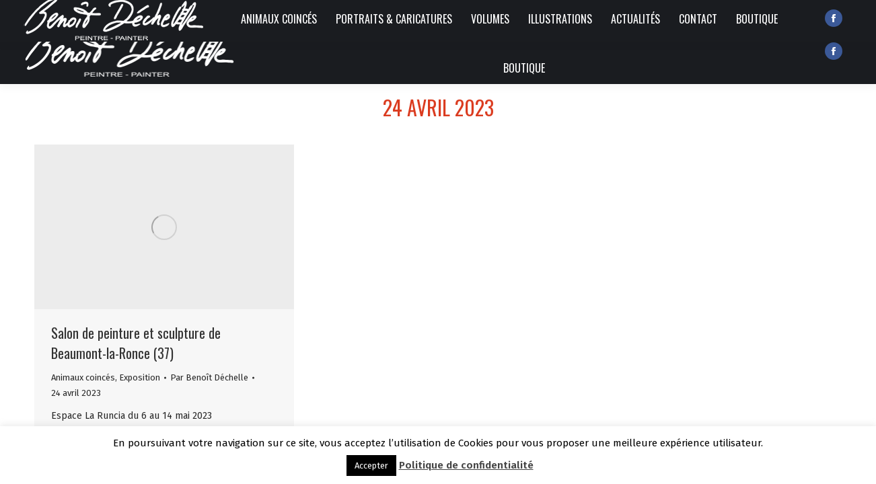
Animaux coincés (83, 377)
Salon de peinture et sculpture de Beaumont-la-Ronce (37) (136, 343)
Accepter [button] (371, 465)
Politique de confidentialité (466, 465)
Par (209, 377)
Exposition (139, 377)
